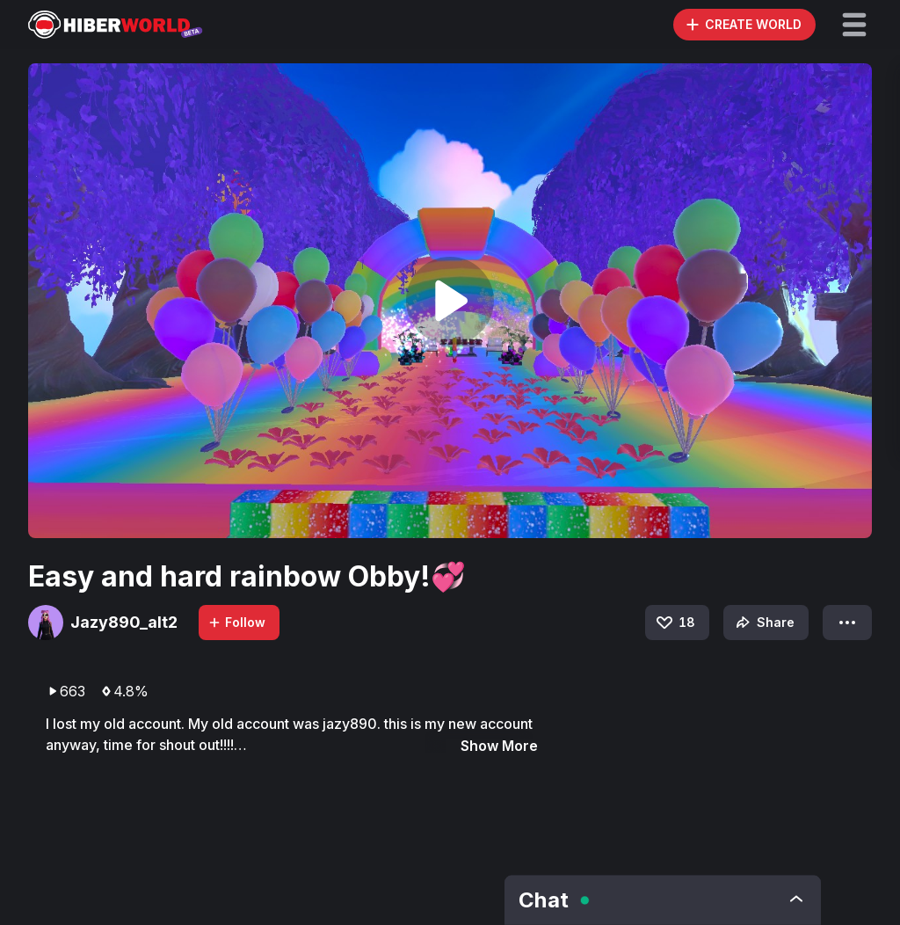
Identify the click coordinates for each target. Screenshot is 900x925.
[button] (854, 24)
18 (674, 622)
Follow (236, 622)
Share (763, 622)
